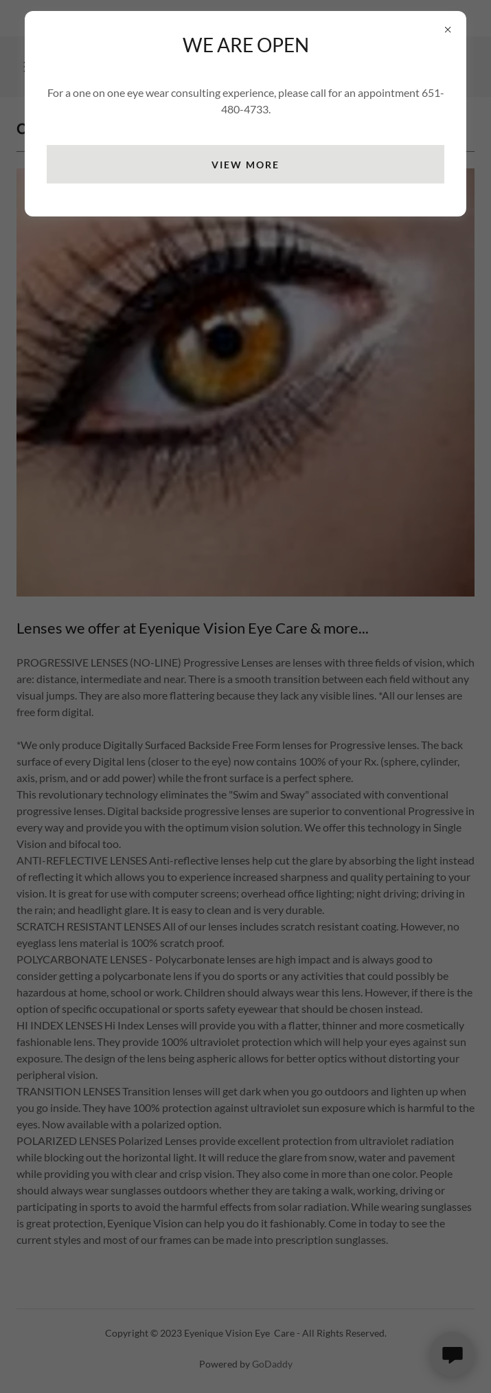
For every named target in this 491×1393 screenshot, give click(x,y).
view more (245, 164)
